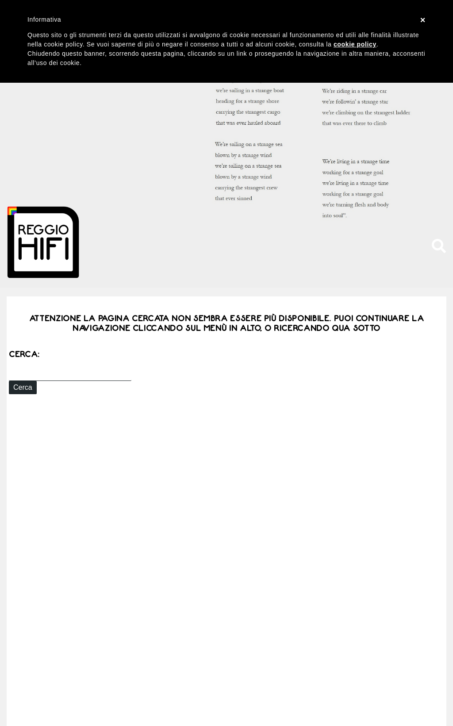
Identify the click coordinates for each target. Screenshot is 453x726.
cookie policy (355, 44)
